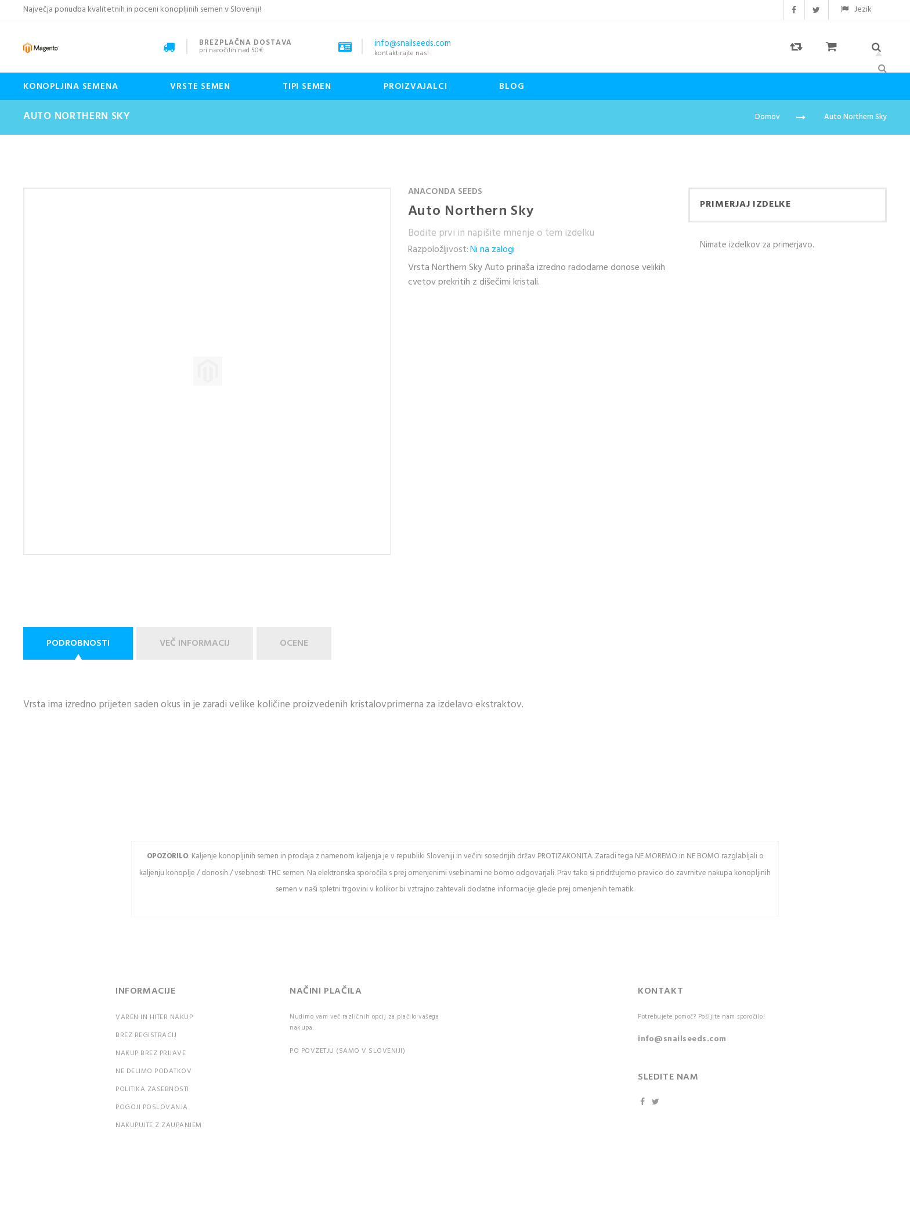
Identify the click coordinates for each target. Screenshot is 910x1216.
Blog (511, 86)
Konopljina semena (70, 86)
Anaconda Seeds (445, 192)
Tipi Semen (307, 86)
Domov (767, 117)
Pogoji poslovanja (151, 1107)
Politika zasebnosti (152, 1089)
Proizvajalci (415, 86)
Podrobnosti (78, 643)
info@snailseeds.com (682, 1039)
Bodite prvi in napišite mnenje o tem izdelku (501, 233)
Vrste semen (200, 86)
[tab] (79, 643)
